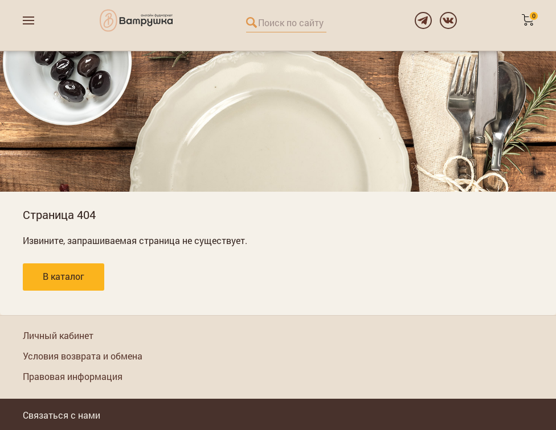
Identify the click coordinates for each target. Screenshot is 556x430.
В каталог (63, 276)
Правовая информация (72, 376)
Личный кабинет (58, 335)
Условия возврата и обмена (82, 356)
